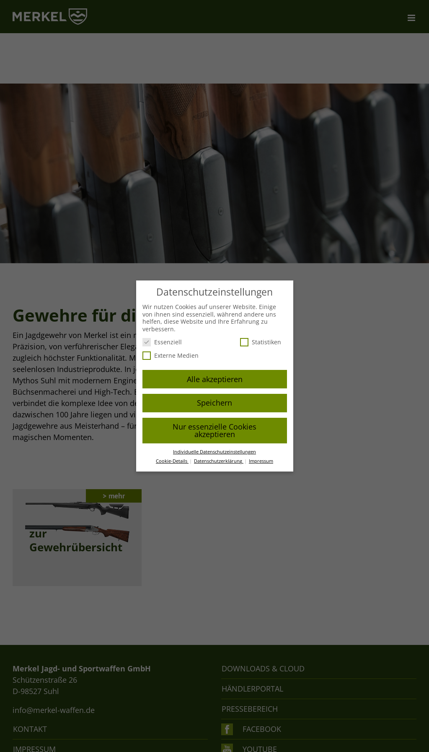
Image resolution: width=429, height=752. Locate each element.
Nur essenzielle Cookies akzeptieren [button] (214, 430)
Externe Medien (170, 355)
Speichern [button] (214, 403)
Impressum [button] (261, 461)
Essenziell (162, 342)
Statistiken (260, 342)
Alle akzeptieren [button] (215, 379)
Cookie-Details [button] (172, 461)
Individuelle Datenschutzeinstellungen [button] (214, 452)
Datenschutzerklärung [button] (218, 461)
